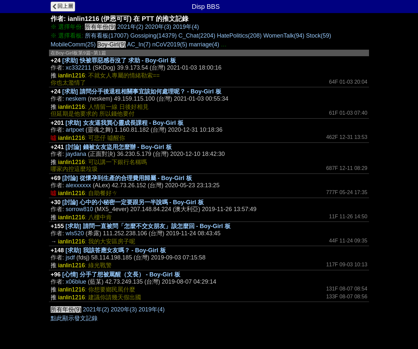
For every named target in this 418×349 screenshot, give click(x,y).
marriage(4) (204, 44)
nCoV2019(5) (169, 44)
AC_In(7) (139, 44)
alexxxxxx (78, 185)
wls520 (75, 233)
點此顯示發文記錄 (74, 318)
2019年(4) (186, 27)
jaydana (76, 154)
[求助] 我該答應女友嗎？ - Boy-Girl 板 (116, 250)
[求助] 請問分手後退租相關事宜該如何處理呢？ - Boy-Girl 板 (141, 91)
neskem (76, 98)
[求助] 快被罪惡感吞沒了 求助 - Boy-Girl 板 (119, 60)
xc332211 (78, 67)
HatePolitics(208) (239, 35)
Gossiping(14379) (153, 35)
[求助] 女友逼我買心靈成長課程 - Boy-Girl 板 (125, 123)
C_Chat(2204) (196, 35)
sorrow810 (79, 209)
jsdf (70, 257)
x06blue (76, 281)
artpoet (75, 129)
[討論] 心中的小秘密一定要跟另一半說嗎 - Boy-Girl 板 (133, 202)
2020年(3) (158, 27)
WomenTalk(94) (283, 35)
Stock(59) (318, 35)
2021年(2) (130, 27)
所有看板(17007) (107, 35)
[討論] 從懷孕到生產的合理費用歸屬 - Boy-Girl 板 (127, 178)
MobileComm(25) (73, 44)
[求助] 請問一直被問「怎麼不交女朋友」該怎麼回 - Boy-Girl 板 (148, 226)
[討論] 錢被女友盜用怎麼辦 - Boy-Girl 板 (119, 147)
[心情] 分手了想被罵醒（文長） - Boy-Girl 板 (121, 274)
